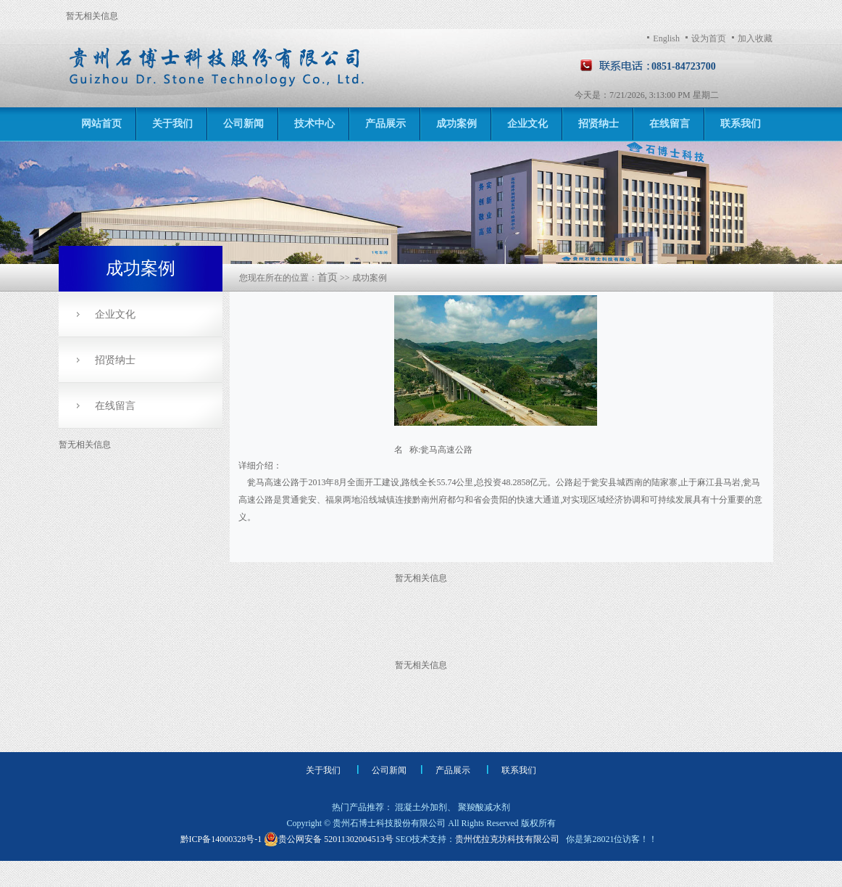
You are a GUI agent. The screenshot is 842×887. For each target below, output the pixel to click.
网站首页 (101, 123)
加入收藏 (755, 38)
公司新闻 (243, 123)
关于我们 (172, 123)
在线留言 (669, 123)
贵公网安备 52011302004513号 (328, 839)
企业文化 (527, 123)
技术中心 (314, 123)
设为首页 (708, 38)
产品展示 (385, 123)
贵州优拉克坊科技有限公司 (507, 839)
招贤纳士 (598, 123)
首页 (327, 277)
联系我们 (740, 123)
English (666, 38)
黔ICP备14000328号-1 (222, 839)
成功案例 (456, 123)
